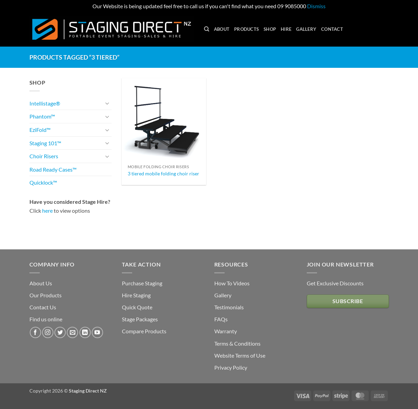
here (47, 210)
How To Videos (232, 283)
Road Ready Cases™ (53, 169)
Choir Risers (43, 156)
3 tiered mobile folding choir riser (163, 173)
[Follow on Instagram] (47, 332)
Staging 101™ (45, 143)
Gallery (306, 29)
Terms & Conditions (237, 343)
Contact (332, 29)
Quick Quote (137, 307)
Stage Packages (140, 319)
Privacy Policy (230, 367)
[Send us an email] (72, 332)
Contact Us (42, 307)
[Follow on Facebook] (35, 332)
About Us (40, 283)
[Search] (206, 29)
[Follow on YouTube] (97, 332)
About (221, 29)
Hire (286, 29)
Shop (270, 29)
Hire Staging (136, 295)
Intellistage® (44, 103)
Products (246, 29)
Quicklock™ (43, 182)
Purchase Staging (142, 283)
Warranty (225, 331)
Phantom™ (42, 116)
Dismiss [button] (316, 6)
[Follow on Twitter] (60, 332)
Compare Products (144, 331)
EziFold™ (40, 129)
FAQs (221, 319)
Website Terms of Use (239, 355)
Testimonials (229, 307)
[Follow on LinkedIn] (85, 332)
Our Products (45, 295)
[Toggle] (107, 103)
